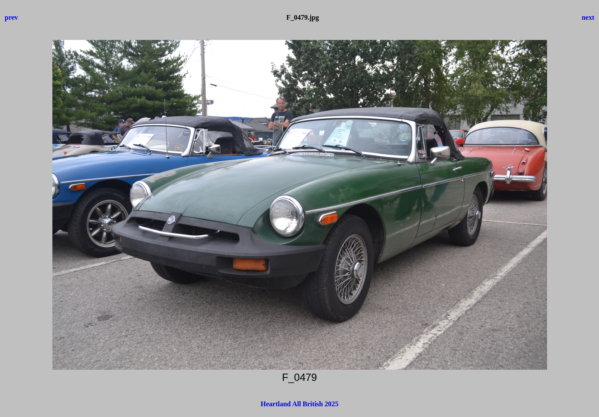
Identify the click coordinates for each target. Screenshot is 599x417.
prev (11, 17)
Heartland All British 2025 (299, 404)
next (588, 17)
